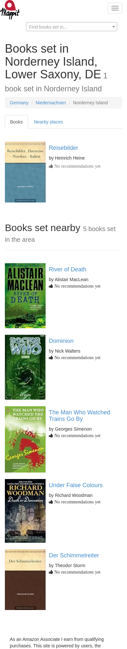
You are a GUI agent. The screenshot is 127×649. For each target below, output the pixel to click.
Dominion (61, 341)
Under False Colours (76, 485)
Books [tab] (16, 121)
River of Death (67, 269)
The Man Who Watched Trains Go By (79, 415)
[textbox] (71, 27)
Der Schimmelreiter (74, 555)
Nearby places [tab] (48, 121)
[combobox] (71, 26)
